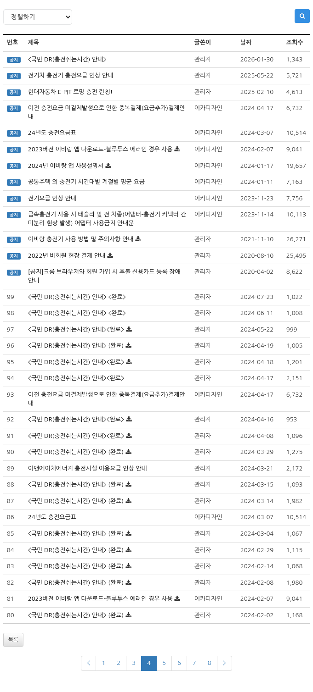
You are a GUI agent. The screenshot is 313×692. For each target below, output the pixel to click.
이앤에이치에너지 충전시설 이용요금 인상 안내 (87, 468)
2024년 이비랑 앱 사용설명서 (66, 166)
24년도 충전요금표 (52, 133)
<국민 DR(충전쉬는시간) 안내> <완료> (77, 297)
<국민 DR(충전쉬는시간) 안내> (67, 59)
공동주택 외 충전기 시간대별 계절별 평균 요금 (86, 182)
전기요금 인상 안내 (52, 198)
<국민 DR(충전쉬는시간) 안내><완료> (76, 329)
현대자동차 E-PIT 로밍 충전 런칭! (70, 92)
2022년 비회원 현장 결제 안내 (66, 256)
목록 (13, 639)
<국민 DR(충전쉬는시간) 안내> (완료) (76, 346)
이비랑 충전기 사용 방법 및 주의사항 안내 (81, 239)
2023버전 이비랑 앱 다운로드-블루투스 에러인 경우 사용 (100, 149)
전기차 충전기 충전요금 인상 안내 (71, 75)
